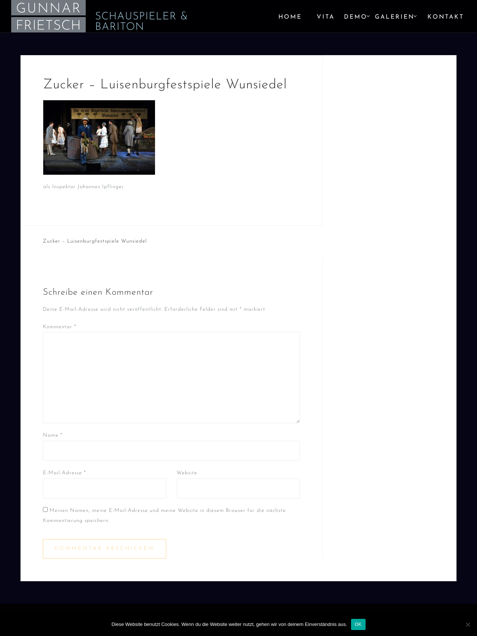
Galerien (394, 17)
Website (187, 473)
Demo (355, 17)
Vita (326, 17)
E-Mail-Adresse (64, 473)
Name (53, 435)
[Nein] (467, 624)
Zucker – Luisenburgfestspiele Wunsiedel (95, 241)
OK (358, 624)
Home (290, 17)
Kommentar (59, 327)
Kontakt (445, 17)
